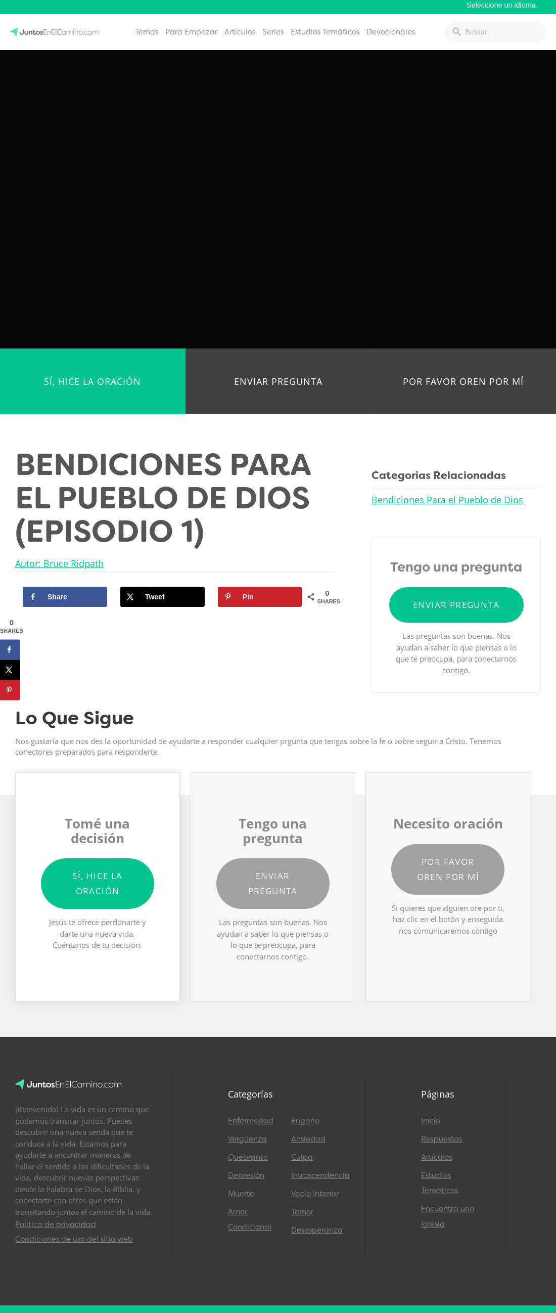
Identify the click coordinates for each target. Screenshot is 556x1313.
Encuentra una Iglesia (448, 1216)
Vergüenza (247, 1139)
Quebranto (248, 1157)
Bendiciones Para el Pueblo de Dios (447, 500)
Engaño (305, 1121)
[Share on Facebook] (65, 597)
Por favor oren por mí (463, 381)
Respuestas (441, 1139)
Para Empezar (191, 32)
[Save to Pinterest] (260, 597)
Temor (302, 1212)
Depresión (246, 1175)
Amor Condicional (249, 1219)
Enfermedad (250, 1121)
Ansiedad (308, 1139)
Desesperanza (317, 1230)
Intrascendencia (318, 1175)
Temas (146, 32)
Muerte (241, 1194)
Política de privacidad (55, 1224)
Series (273, 32)
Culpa (302, 1157)
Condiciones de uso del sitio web (74, 1239)
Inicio (430, 1121)
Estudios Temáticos (325, 32)
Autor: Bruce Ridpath (59, 563)
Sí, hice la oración (92, 381)
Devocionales (390, 32)
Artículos (239, 32)
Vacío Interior (315, 1194)
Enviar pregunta (278, 381)
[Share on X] (162, 597)
